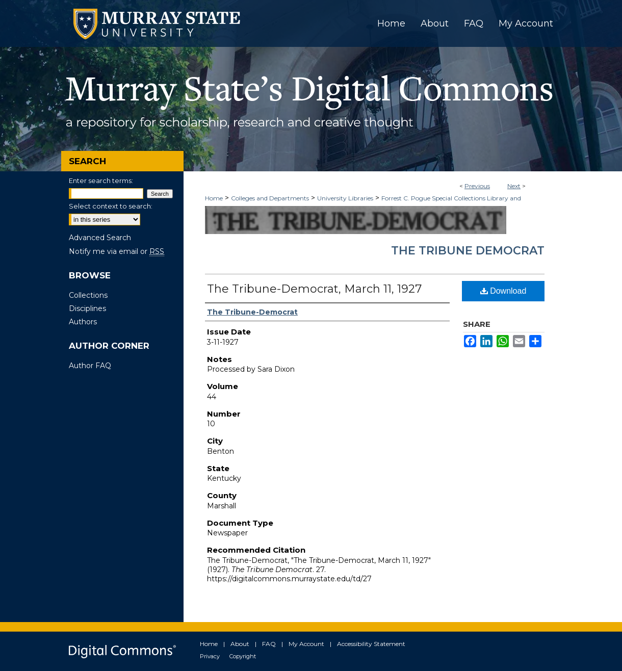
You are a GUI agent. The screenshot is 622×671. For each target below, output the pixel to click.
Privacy (210, 656)
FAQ (269, 644)
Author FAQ (90, 365)
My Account (306, 644)
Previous (477, 186)
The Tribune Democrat (468, 250)
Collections (88, 295)
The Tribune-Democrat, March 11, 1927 (314, 289)
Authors (83, 321)
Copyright (242, 656)
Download (503, 291)
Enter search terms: (101, 180)
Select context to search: (110, 206)
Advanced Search (100, 237)
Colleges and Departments (270, 198)
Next (514, 186)
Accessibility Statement (371, 644)
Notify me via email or (116, 251)
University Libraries (345, 198)
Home (214, 198)
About (239, 644)
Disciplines (87, 308)
